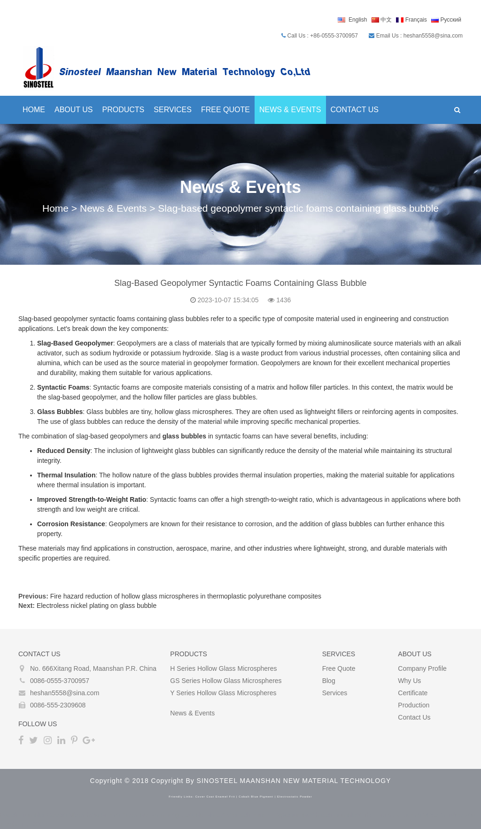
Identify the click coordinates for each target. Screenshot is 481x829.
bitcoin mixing (159, 815)
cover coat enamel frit (215, 796)
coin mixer (255, 815)
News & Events (290, 110)
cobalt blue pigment (256, 796)
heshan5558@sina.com (64, 693)
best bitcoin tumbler (209, 815)
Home (34, 110)
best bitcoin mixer (112, 815)
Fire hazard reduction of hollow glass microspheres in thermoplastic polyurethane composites (185, 596)
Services (173, 110)
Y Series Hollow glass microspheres (223, 693)
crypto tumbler (293, 815)
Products (123, 110)
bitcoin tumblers (339, 815)
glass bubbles (184, 436)
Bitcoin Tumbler (22, 815)
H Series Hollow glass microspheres (223, 668)
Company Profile (422, 668)
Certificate (412, 693)
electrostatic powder (294, 796)
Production (413, 705)
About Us (73, 110)
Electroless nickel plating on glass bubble (96, 605)
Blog (328, 680)
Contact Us (355, 110)
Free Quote (225, 110)
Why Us (409, 680)
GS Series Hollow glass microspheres (225, 680)
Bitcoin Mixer (66, 815)
